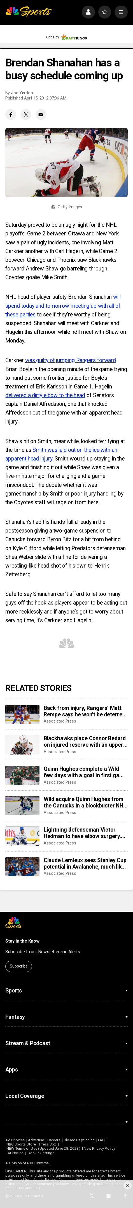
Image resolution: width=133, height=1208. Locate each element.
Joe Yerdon (22, 92)
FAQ (101, 1140)
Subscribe (19, 966)
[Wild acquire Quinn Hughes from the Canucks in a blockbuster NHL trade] (22, 805)
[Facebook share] (10, 114)
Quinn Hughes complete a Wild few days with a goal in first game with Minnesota (85, 772)
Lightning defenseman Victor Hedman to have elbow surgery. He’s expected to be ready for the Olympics (84, 833)
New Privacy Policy (99, 1148)
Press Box (47, 1144)
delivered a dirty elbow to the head (45, 395)
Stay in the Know (22, 941)
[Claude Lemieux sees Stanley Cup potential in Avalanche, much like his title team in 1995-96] (22, 866)
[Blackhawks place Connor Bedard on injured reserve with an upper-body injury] (22, 745)
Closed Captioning (79, 1140)
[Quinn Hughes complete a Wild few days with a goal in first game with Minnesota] (22, 775)
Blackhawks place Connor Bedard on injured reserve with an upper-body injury (85, 741)
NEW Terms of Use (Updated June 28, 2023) (43, 1148)
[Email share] (41, 114)
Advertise (36, 1140)
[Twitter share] (25, 114)
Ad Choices (15, 1140)
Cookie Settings (40, 1153)
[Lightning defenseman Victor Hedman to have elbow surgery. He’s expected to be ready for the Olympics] (22, 836)
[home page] (28, 12)
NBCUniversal (38, 1163)
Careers (53, 1140)
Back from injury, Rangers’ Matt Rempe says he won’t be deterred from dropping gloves (84, 711)
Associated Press (60, 721)
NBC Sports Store (21, 1144)
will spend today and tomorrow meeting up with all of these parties (62, 306)
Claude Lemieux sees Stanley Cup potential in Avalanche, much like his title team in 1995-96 (85, 863)
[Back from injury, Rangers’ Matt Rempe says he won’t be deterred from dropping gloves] (22, 714)
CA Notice (15, 1153)
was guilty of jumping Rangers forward (70, 360)
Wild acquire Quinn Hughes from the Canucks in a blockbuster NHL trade (85, 802)
